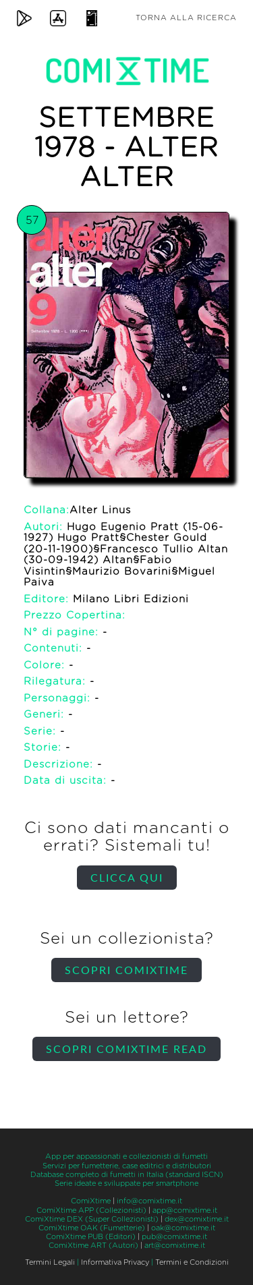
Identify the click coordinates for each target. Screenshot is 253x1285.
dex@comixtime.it (197, 1219)
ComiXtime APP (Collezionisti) (91, 1210)
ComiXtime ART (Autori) (93, 1245)
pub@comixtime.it (174, 1236)
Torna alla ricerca (186, 18)
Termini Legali (50, 1262)
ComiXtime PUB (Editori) (91, 1236)
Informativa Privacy (115, 1262)
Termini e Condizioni (192, 1262)
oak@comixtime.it (183, 1228)
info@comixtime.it (149, 1201)
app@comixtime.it (184, 1210)
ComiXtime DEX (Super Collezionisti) (92, 1219)
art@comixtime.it (174, 1245)
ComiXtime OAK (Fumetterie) (91, 1228)
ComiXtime (91, 1201)
